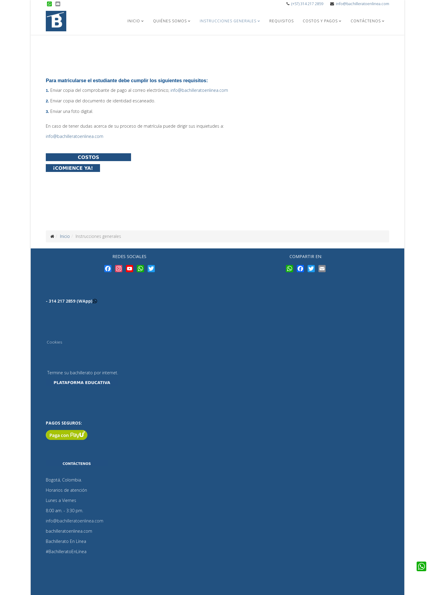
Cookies (54, 342)
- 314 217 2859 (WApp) (69, 301)
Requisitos (281, 20)
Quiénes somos (170, 20)
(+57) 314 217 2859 (307, 3)
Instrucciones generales (228, 20)
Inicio (133, 20)
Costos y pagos (320, 20)
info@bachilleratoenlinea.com (362, 3)
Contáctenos (366, 20)
